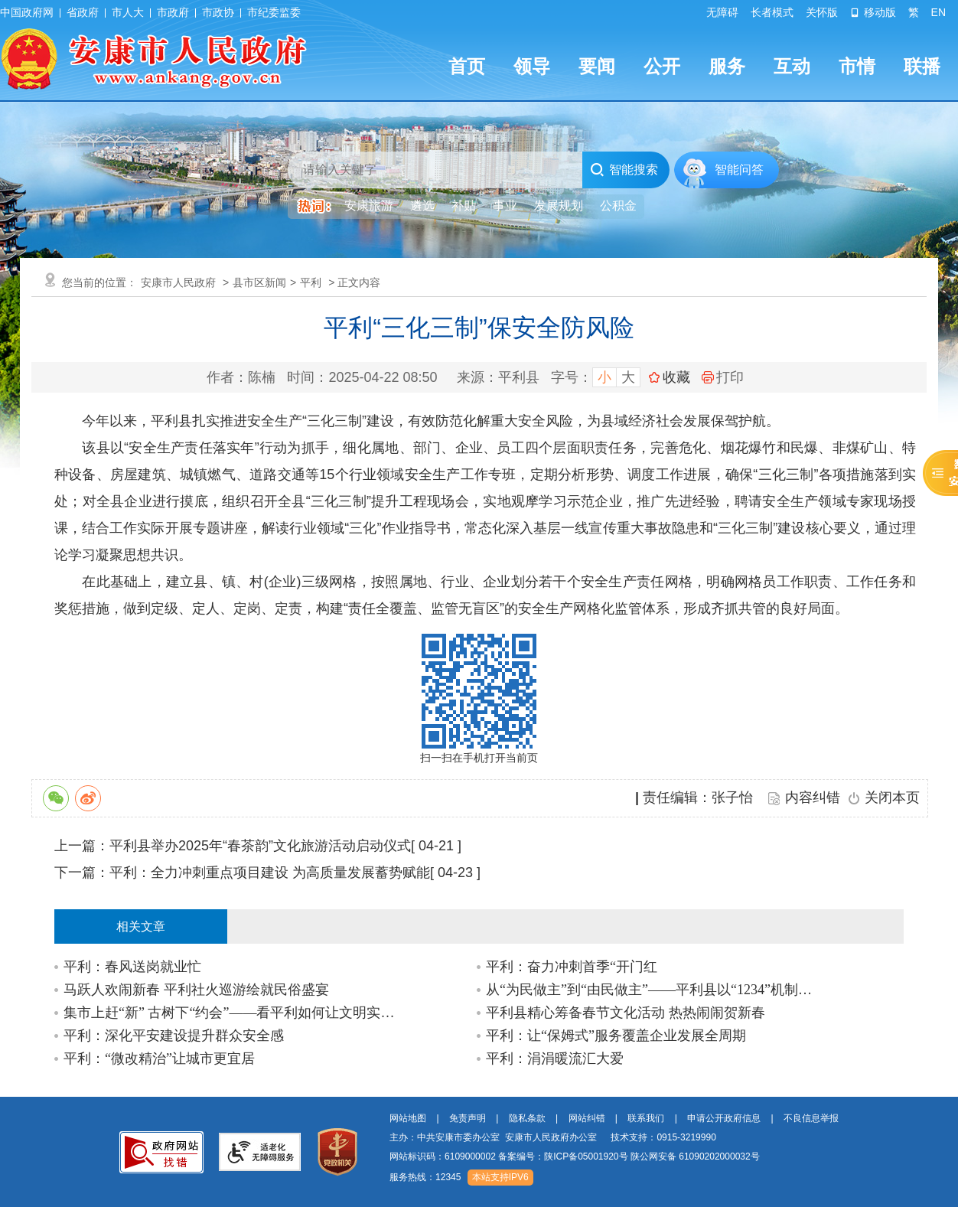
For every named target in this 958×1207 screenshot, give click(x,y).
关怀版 (822, 12)
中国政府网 (27, 12)
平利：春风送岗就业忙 (132, 966)
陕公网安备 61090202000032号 (695, 1156)
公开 (662, 66)
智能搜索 (624, 170)
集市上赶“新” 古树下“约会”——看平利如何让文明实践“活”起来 (233, 1012)
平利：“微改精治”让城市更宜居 (159, 1058)
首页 (466, 66)
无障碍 (722, 12)
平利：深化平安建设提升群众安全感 (174, 1035)
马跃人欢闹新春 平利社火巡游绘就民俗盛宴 (196, 989)
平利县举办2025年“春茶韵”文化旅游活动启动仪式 (260, 845)
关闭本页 (892, 797)
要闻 (596, 66)
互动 (792, 66)
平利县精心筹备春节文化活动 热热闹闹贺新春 (625, 1012)
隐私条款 (527, 1118)
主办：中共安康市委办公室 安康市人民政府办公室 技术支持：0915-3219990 (552, 1137)
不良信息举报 (811, 1118)
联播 (922, 66)
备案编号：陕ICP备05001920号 (562, 1156)
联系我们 (645, 1118)
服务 (727, 66)
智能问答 (739, 169)
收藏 (676, 377)
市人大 (128, 12)
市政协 (218, 12)
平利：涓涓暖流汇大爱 (555, 1058)
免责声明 (467, 1118)
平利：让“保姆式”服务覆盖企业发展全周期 (616, 1035)
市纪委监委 (274, 12)
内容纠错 (812, 797)
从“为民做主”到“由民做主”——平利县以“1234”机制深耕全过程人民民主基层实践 (655, 989)
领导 (531, 66)
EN (938, 12)
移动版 (873, 12)
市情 (857, 66)
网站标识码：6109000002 (574, 1156)
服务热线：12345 (425, 1177)
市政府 (173, 12)
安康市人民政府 (178, 282)
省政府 (83, 12)
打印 (723, 377)
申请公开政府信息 (724, 1118)
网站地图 (407, 1118)
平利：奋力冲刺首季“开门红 (571, 966)
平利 (310, 282)
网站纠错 (587, 1118)
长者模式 (772, 12)
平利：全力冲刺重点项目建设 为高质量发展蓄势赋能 (269, 872)
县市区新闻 (259, 282)
